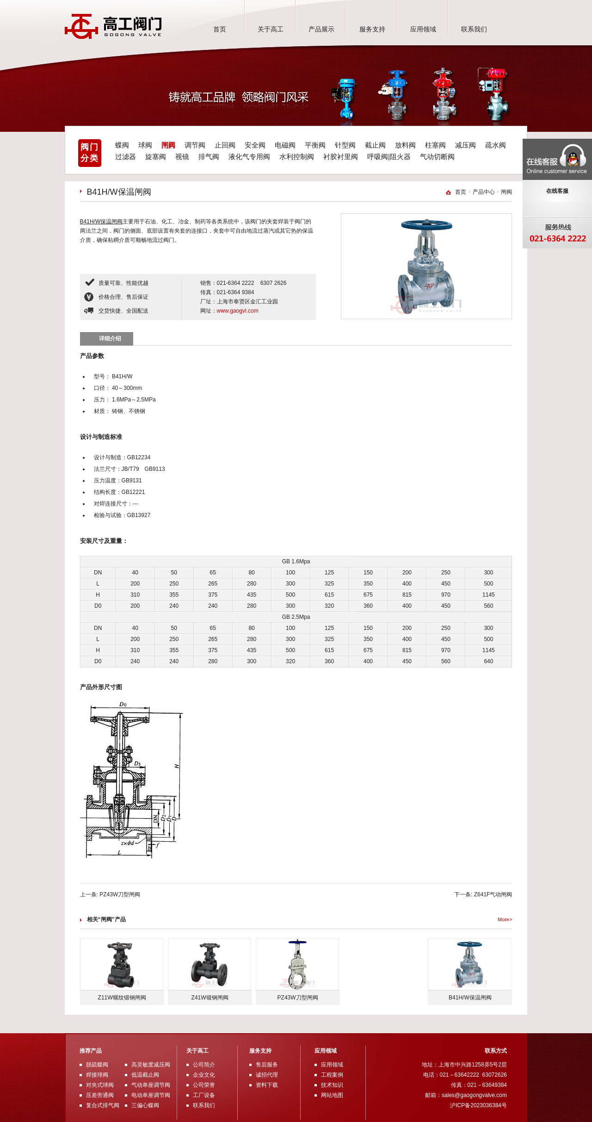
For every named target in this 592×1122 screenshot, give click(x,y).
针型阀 (345, 145)
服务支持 (372, 29)
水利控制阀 (296, 156)
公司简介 (204, 1064)
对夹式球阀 (100, 1085)
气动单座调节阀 (150, 1085)
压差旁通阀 (100, 1095)
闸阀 (168, 145)
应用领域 (423, 29)
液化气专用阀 (249, 156)
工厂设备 (204, 1095)
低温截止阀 (145, 1075)
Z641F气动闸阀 (493, 894)
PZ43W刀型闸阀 (119, 894)
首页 (219, 29)
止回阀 (225, 145)
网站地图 (332, 1095)
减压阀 (465, 145)
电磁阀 (285, 145)
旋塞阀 (155, 156)
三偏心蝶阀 (145, 1105)
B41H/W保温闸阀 (101, 221)
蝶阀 (122, 145)
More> (505, 919)
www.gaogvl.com (238, 311)
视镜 (182, 156)
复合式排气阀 (102, 1105)
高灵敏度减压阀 (150, 1064)
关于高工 (271, 29)
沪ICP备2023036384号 (478, 1105)
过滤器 (125, 156)
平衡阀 (315, 145)
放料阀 (405, 145)
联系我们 (474, 29)
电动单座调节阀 (150, 1095)
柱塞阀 (435, 145)
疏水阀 (495, 145)
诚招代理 (267, 1075)
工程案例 (332, 1075)
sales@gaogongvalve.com (474, 1095)
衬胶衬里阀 (340, 156)
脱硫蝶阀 (97, 1064)
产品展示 (321, 29)
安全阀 (255, 145)
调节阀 (195, 145)
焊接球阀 (97, 1075)
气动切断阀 (437, 156)
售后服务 (267, 1064)
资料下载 (267, 1085)
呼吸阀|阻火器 (389, 156)
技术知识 (332, 1085)
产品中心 (484, 192)
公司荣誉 (204, 1085)
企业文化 (204, 1075)
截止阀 (375, 145)
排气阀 (208, 156)
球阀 (145, 145)
